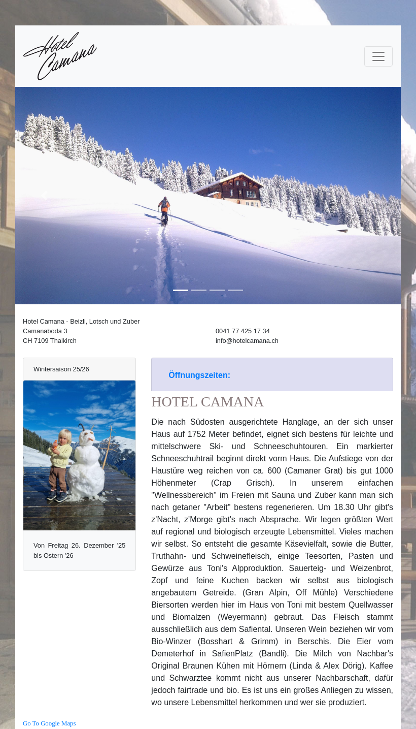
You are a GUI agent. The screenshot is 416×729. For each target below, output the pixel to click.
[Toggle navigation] (378, 56)
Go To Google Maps (49, 723)
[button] (44, 195)
